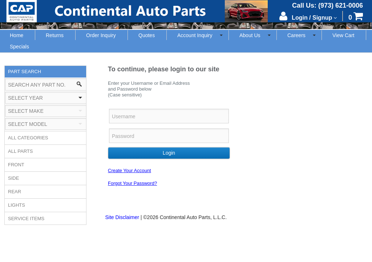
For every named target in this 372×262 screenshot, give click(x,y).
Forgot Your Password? (132, 183)
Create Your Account (129, 170)
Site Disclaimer (122, 217)
